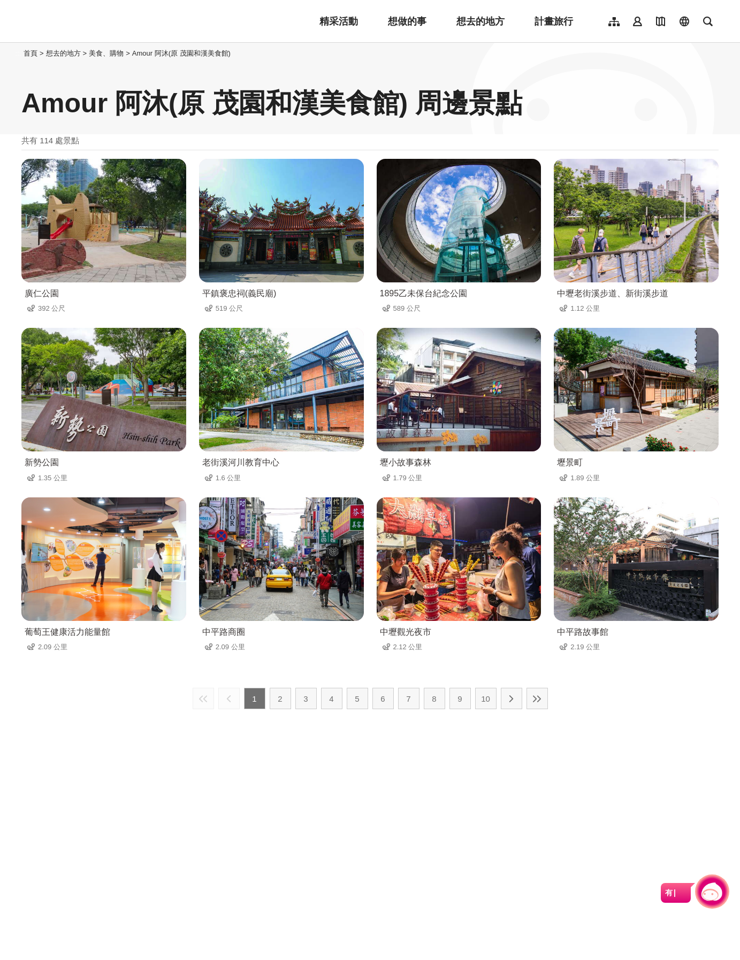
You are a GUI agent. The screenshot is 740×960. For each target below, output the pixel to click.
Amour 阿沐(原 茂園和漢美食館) (181, 53)
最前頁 (203, 698)
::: (18, 53)
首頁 (30, 53)
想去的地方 (480, 21)
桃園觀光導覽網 (91, 21)
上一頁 (229, 698)
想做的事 (407, 21)
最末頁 (537, 698)
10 (485, 698)
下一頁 (511, 698)
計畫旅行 (554, 21)
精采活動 (338, 21)
